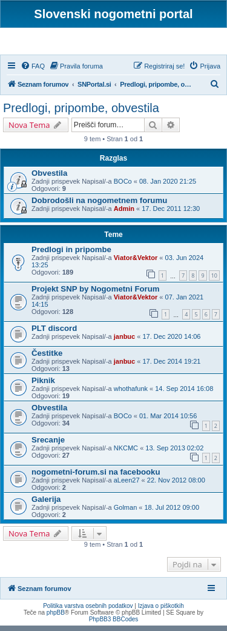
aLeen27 (127, 485)
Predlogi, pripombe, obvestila (81, 113)
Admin (124, 214)
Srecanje (48, 445)
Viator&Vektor (136, 263)
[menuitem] (33, 71)
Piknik (43, 385)
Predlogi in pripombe (71, 255)
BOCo (123, 187)
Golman (125, 512)
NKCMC (126, 453)
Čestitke (46, 358)
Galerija (46, 504)
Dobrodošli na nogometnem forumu (99, 206)
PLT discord (54, 333)
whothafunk (131, 394)
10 (214, 281)
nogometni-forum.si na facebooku (95, 477)
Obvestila (49, 179)
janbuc (124, 342)
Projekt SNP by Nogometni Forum (95, 294)
